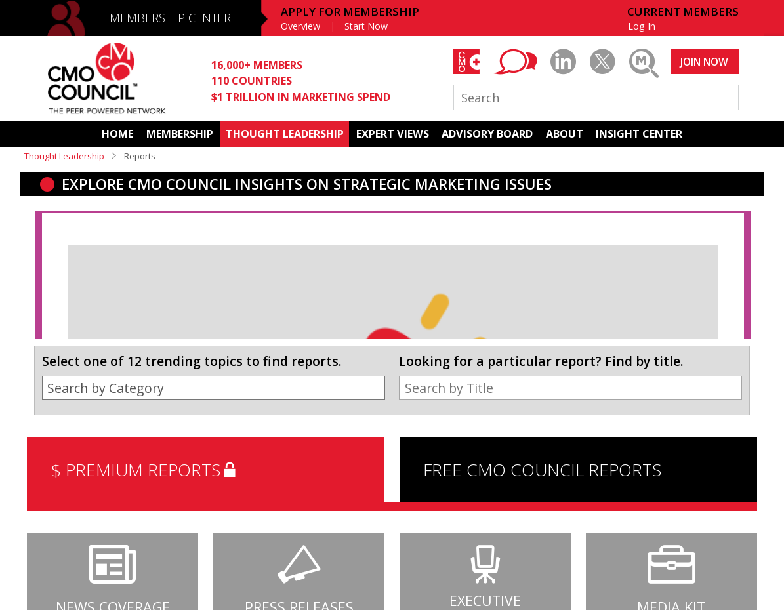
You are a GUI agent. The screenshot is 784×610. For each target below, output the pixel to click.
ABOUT (564, 134)
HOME (117, 134)
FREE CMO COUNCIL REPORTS (542, 469)
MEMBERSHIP (179, 134)
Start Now (366, 26)
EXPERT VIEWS (392, 134)
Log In (641, 26)
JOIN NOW (704, 61)
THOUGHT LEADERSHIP (285, 134)
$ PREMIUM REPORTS (146, 469)
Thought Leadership (64, 156)
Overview (300, 26)
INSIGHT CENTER (639, 134)
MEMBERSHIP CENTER (170, 18)
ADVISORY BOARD (487, 134)
